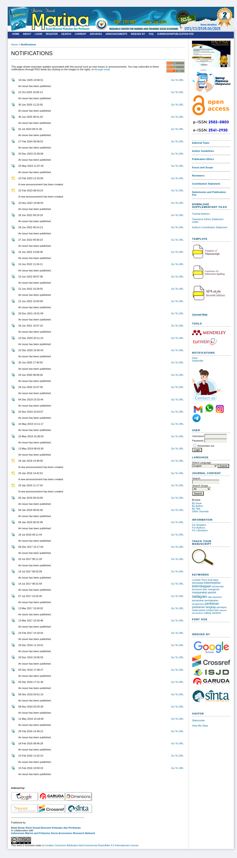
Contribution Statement (206, 183)
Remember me (205, 445)
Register (52, 34)
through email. (103, 69)
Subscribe (197, 360)
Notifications (28, 44)
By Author (197, 506)
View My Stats (200, 725)
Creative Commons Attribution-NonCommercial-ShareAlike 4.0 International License (91, 845)
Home (15, 34)
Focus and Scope (202, 167)
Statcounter (198, 720)
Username (198, 436)
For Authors (198, 527)
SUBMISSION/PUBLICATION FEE (175, 34)
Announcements (116, 34)
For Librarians (200, 530)
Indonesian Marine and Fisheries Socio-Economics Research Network (53, 833)
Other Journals (200, 511)
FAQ (151, 34)
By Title (196, 508)
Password (197, 440)
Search (66, 34)
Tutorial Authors (201, 213)
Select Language (201, 462)
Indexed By (138, 34)
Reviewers (198, 175)
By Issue (197, 503)
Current (80, 34)
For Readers (199, 525)
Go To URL (177, 80)
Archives (96, 34)
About (27, 34)
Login (38, 34)
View (194, 358)
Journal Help (199, 314)
